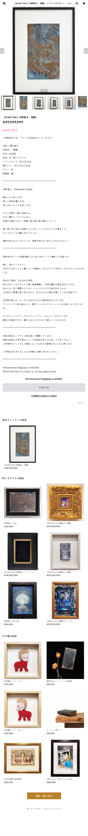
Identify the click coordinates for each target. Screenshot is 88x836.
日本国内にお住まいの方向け (44, 396)
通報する (81, 403)
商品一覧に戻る (44, 795)
